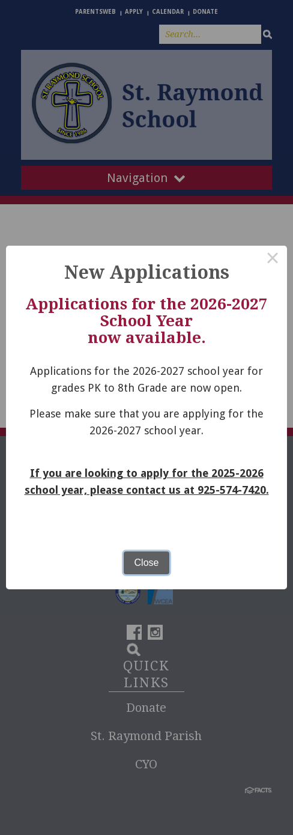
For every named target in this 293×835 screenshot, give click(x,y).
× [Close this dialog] (272, 260)
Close (146, 562)
